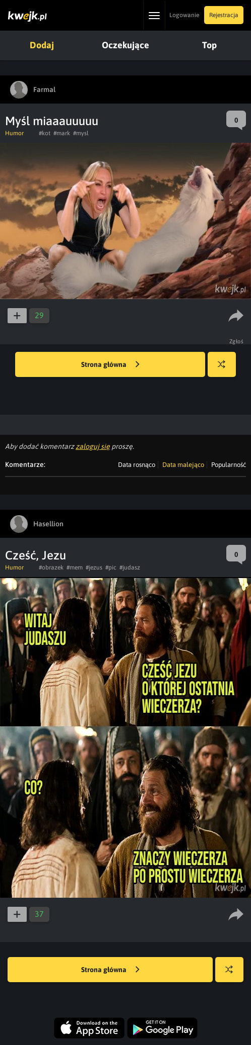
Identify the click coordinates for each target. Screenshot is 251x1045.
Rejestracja (223, 15)
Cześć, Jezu (35, 555)
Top (209, 45)
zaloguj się (93, 446)
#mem (75, 567)
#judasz (129, 567)
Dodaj (42, 45)
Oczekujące (125, 45)
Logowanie (184, 15)
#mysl (81, 133)
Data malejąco (183, 464)
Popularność (228, 464)
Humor (14, 133)
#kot (44, 133)
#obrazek (51, 567)
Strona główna (110, 364)
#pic (110, 567)
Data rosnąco (136, 464)
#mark (61, 133)
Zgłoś (236, 341)
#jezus (94, 567)
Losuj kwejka (225, 369)
